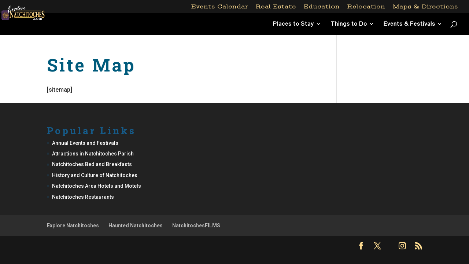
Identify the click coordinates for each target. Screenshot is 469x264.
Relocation (366, 7)
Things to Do (348, 24)
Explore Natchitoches (73, 225)
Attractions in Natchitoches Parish (93, 154)
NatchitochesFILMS (196, 225)
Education (322, 7)
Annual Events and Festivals (85, 143)
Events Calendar (219, 7)
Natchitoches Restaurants (83, 197)
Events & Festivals (409, 24)
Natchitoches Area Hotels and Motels (96, 186)
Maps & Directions (425, 7)
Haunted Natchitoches (135, 225)
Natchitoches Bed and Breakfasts (92, 164)
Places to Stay (293, 24)
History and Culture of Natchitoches (94, 175)
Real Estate (276, 7)
